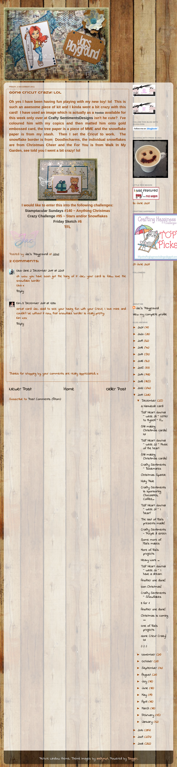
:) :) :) (144, 646)
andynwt (102, 758)
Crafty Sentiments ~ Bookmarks (153, 467)
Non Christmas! (151, 587)
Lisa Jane (22, 270)
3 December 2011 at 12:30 (39, 303)
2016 (141, 361)
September (150, 668)
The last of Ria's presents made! (153, 521)
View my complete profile (150, 314)
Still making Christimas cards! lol (154, 430)
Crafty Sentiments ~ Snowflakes (153, 595)
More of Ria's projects (150, 552)
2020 (141, 334)
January (148, 722)
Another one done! (153, 580)
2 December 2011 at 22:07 (47, 270)
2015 (141, 368)
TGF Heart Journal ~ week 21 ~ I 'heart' (153, 509)
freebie (99, 112)
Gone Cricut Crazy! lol (153, 638)
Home (69, 389)
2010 (141, 730)
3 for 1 (145, 603)
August (147, 675)
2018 (141, 347)
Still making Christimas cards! (154, 456)
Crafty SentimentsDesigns (70, 118)
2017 (141, 354)
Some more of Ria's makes (151, 542)
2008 (141, 743)
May (145, 695)
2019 (141, 341)
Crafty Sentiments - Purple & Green (153, 531)
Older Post (116, 389)
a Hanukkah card (152, 406)
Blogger (132, 758)
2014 (141, 374)
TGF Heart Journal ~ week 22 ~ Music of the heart (154, 444)
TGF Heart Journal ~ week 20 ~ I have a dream (153, 570)
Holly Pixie (147, 481)
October (148, 661)
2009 (141, 737)
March (146, 708)
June (145, 688)
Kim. (18, 303)
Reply (20, 291)
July (145, 681)
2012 (141, 388)
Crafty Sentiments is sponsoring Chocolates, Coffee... (153, 493)
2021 (141, 327)
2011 (141, 395)
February (148, 715)
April (145, 701)
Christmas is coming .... (154, 618)
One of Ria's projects (149, 628)
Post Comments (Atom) (44, 399)
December (149, 400)
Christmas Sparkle (153, 475)
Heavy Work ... (150, 560)
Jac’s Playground (147, 308)
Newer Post (20, 389)
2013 (141, 381)
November (149, 654)
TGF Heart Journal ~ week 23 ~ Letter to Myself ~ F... (154, 416)
